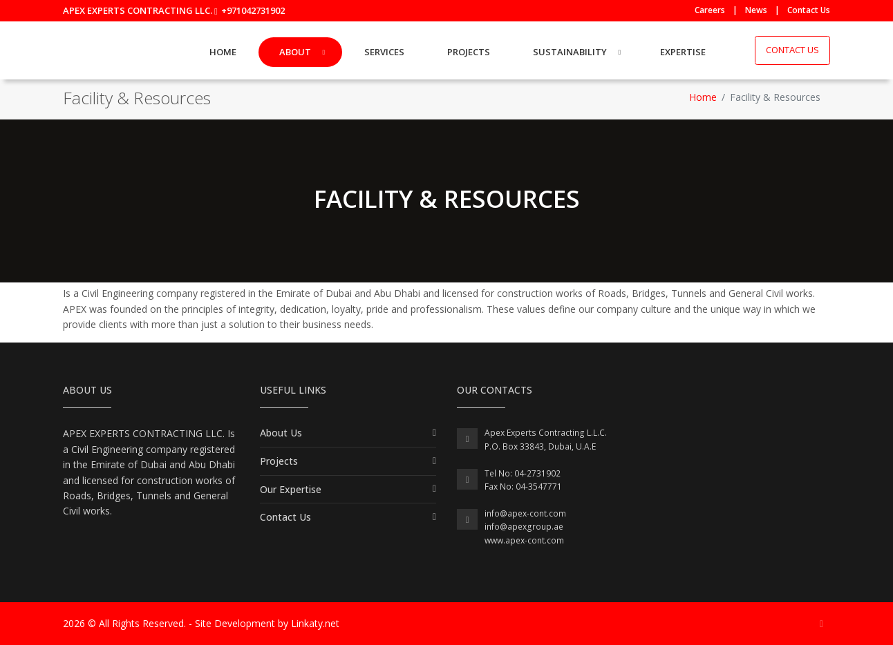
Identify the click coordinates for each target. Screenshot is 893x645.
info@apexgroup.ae (524, 526)
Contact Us (808, 10)
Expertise (683, 52)
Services (384, 52)
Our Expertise (290, 489)
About (295, 52)
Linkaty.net (315, 623)
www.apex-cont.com (524, 540)
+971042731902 (253, 10)
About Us (281, 432)
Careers (710, 10)
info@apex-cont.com (525, 513)
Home (222, 52)
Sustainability (570, 52)
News (756, 10)
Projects (468, 52)
